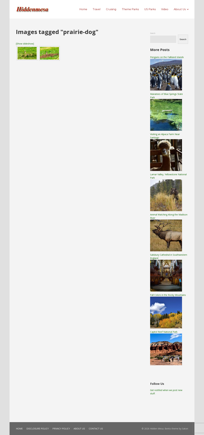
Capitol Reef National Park (163, 331)
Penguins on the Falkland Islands (167, 57)
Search (152, 33)
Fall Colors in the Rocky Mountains (168, 294)
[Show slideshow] (25, 43)
